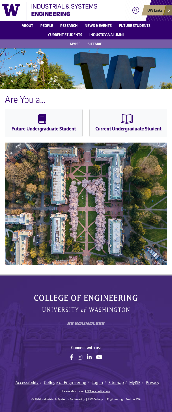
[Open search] (136, 10)
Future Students (134, 25)
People (46, 25)
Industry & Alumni (106, 35)
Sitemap (95, 44)
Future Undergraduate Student (43, 123)
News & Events (98, 25)
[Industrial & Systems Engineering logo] (65, 11)
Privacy (152, 382)
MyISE (75, 44)
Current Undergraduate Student (128, 123)
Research (68, 25)
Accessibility (27, 382)
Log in (97, 382)
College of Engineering (65, 382)
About (27, 25)
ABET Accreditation (97, 391)
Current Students (65, 35)
